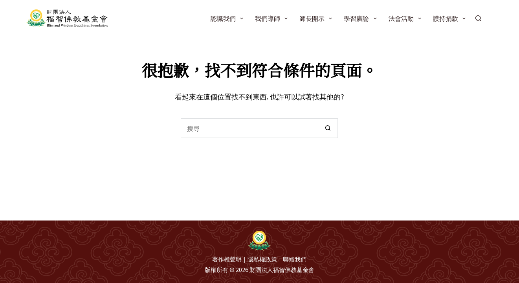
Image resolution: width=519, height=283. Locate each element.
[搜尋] (478, 18)
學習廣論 (362, 18)
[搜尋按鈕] (328, 128)
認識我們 (228, 18)
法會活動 (406, 18)
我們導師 (273, 18)
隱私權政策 (262, 259)
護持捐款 (451, 18)
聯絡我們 (294, 259)
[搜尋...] (249, 128)
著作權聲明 (227, 259)
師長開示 (317, 18)
